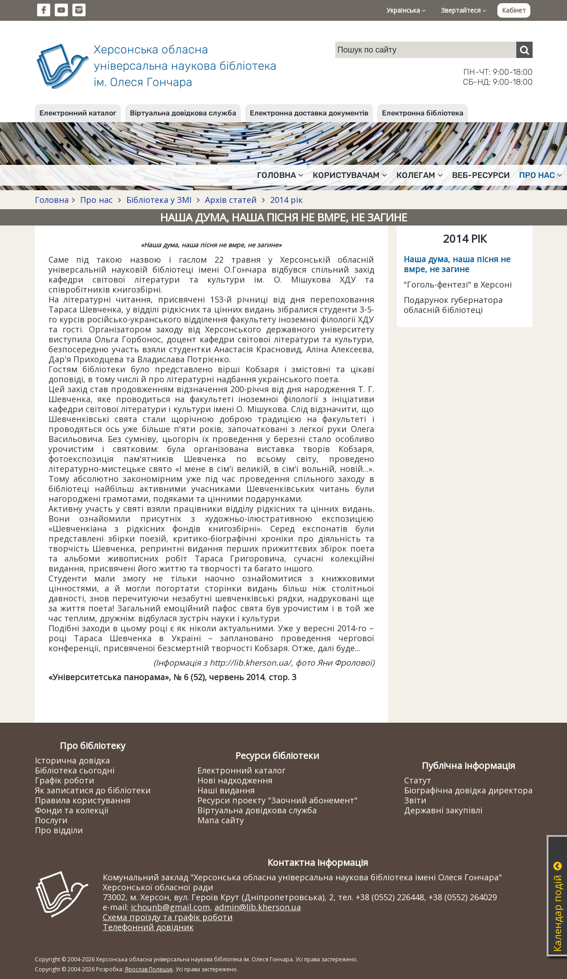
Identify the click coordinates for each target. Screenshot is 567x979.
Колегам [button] (419, 175)
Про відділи (59, 830)
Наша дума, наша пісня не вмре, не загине (457, 264)
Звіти (415, 800)
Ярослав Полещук (149, 969)
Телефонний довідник (148, 926)
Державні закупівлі (443, 810)
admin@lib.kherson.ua (257, 907)
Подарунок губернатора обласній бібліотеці (453, 305)
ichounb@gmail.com (170, 907)
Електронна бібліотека (422, 113)
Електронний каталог (77, 113)
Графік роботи (64, 780)
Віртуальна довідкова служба (183, 113)
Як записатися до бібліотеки (93, 790)
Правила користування (82, 800)
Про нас (96, 199)
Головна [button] (280, 175)
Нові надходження (234, 780)
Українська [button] (406, 10)
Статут (417, 780)
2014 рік (285, 199)
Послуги (51, 820)
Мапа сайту (220, 820)
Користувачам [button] (350, 175)
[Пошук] (524, 50)
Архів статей (231, 199)
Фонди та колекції (72, 810)
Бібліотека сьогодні (74, 770)
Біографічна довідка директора (468, 790)
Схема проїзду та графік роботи (168, 917)
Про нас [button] (540, 175)
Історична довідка (72, 760)
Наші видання (226, 790)
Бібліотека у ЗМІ (159, 199)
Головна (52, 199)
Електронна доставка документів (309, 113)
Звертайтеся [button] (463, 10)
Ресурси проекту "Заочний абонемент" (277, 800)
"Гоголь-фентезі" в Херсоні (458, 284)
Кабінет (514, 10)
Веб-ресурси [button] (481, 175)
